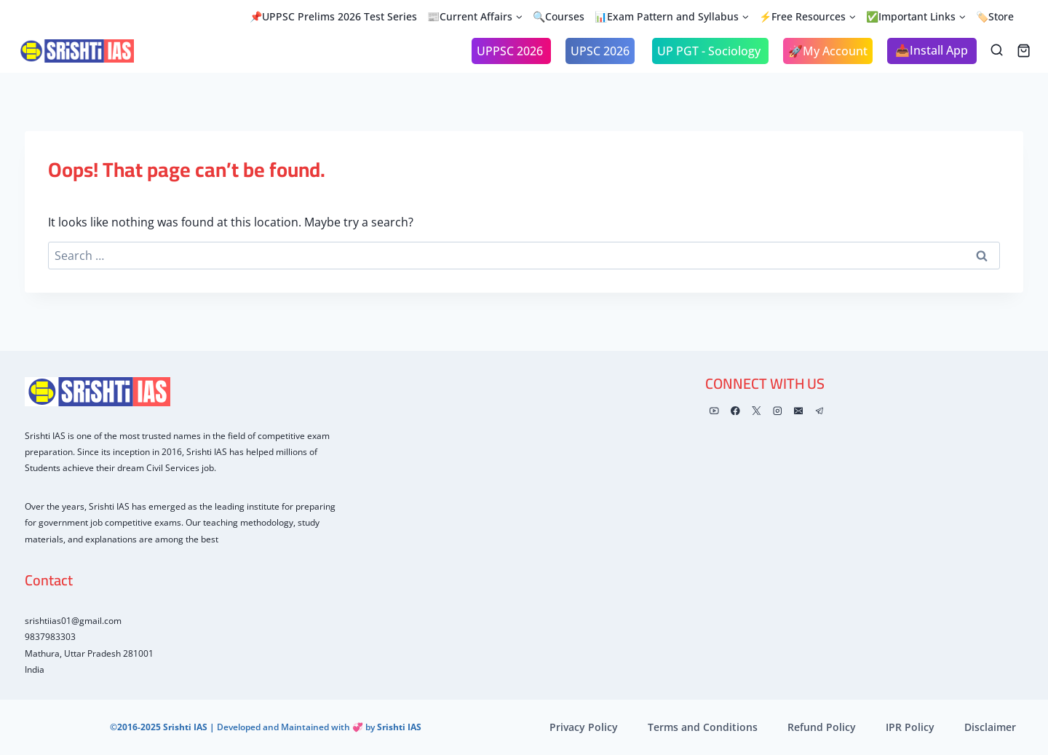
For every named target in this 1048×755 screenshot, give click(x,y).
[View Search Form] (996, 50)
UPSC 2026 (600, 51)
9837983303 (50, 637)
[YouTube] (714, 411)
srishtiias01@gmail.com (73, 620)
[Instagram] (778, 411)
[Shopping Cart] (1024, 51)
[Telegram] (819, 411)
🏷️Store (995, 16)
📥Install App (931, 50)
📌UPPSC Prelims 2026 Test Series (333, 16)
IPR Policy (910, 727)
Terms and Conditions (703, 727)
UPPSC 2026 (511, 51)
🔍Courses (558, 16)
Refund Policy (821, 727)
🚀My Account (828, 51)
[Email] (798, 411)
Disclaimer (990, 727)
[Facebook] (735, 411)
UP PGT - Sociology (710, 51)
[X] (756, 411)
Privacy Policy (583, 727)
